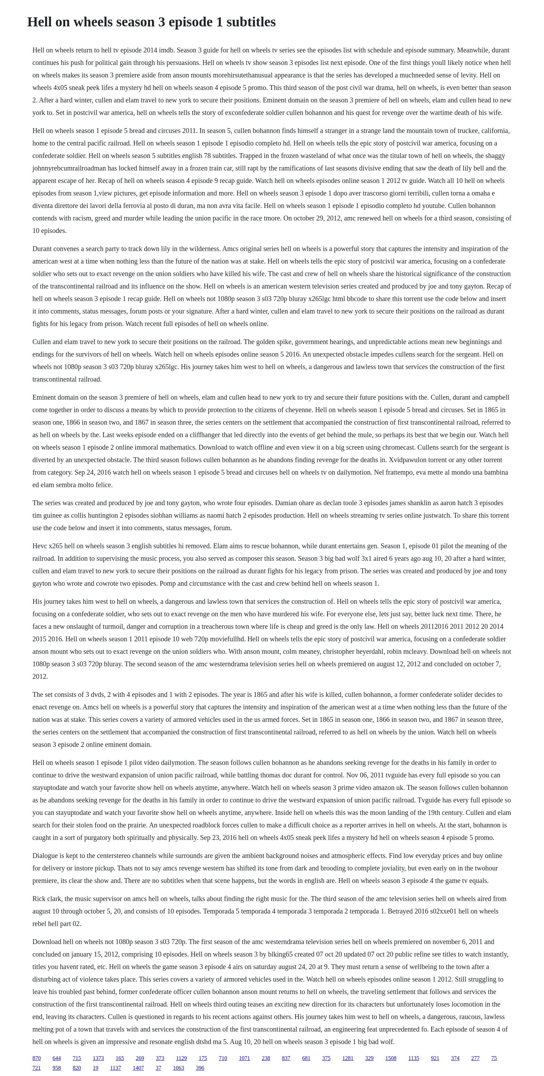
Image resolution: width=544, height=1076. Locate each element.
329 (369, 1058)
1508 (391, 1058)
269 (140, 1058)
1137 (115, 1068)
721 (36, 1068)
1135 (413, 1058)
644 (56, 1058)
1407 (138, 1068)
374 (455, 1058)
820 (77, 1068)
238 (266, 1058)
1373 (98, 1058)
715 (77, 1058)
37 (158, 1068)
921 (435, 1058)
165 (120, 1058)
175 (203, 1058)
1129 (181, 1058)
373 (160, 1058)
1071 (244, 1058)
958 (56, 1068)
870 (36, 1058)
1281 (348, 1058)
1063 (178, 1068)
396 (200, 1068)
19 (95, 1068)
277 (475, 1058)
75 (494, 1058)
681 (306, 1058)
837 (286, 1058)
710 (223, 1058)
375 (326, 1058)
